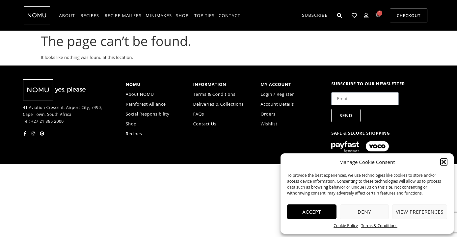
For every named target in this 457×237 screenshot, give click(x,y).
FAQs (198, 114)
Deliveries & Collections (218, 104)
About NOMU (140, 94)
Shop (131, 124)
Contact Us (205, 124)
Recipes (134, 134)
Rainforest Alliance (146, 104)
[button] (444, 162)
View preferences (420, 211)
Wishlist (268, 124)
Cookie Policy (346, 225)
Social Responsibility (148, 114)
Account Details (277, 104)
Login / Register (277, 94)
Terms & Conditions (379, 225)
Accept (311, 211)
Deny (364, 211)
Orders (267, 114)
